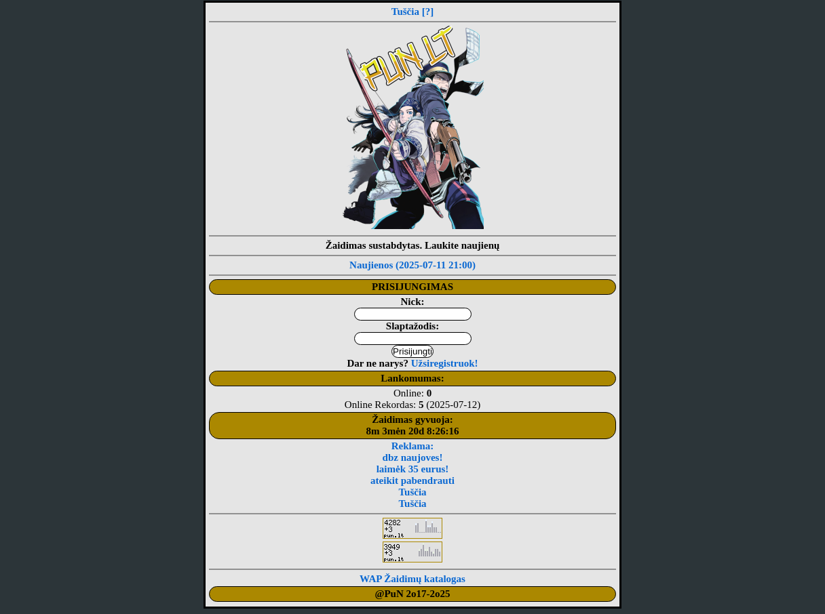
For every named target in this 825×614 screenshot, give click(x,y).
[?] (428, 11)
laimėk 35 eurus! (413, 469)
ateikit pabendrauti (412, 480)
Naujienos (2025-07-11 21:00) (412, 265)
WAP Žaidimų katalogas (412, 578)
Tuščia (405, 11)
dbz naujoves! (413, 457)
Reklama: (412, 446)
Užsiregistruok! (444, 363)
